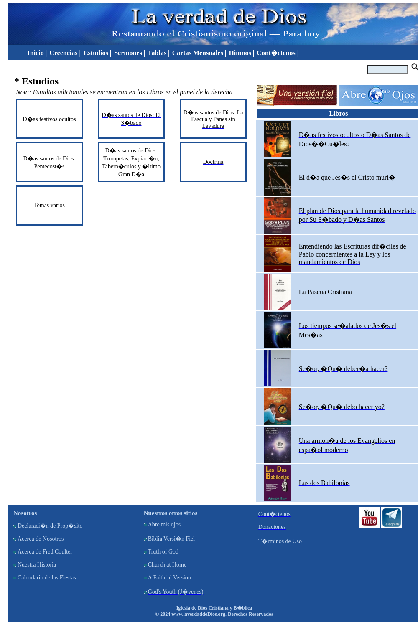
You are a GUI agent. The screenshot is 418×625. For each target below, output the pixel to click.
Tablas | (158, 52)
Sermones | (129, 52)
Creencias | (65, 52)
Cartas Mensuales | (199, 52)
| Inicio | (34, 52)
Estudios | (98, 52)
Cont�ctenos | (277, 52)
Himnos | (241, 52)
